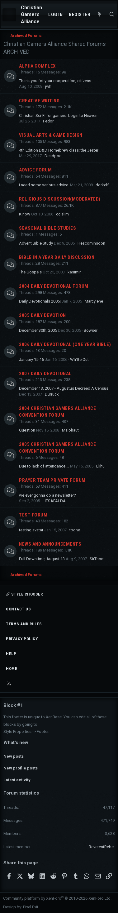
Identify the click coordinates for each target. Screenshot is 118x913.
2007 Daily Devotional (45, 373)
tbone (74, 530)
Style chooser (24, 594)
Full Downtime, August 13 (42, 558)
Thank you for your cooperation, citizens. (55, 80)
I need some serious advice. (44, 185)
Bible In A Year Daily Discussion (56, 257)
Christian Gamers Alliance (31, 14)
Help (11, 653)
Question (27, 430)
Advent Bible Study (36, 243)
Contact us (18, 609)
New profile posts (20, 768)
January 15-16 (31, 359)
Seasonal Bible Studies (47, 228)
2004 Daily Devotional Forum (53, 286)
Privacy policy (22, 638)
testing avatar (31, 530)
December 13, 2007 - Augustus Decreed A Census (63, 388)
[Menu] (9, 14)
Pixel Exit (30, 907)
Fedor (48, 121)
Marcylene (94, 301)
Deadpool (54, 155)
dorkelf (102, 185)
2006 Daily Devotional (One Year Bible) (65, 344)
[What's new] (99, 15)
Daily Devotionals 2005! (40, 301)
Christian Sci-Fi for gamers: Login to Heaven (58, 115)
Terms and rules (24, 624)
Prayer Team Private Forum (52, 480)
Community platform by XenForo (57, 898)
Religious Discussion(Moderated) (60, 199)
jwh (48, 86)
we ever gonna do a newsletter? (47, 495)
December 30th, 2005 (38, 330)
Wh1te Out (79, 359)
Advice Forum (35, 170)
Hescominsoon (91, 243)
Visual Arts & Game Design (51, 135)
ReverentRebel (102, 846)
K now (24, 214)
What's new (15, 742)
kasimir (74, 272)
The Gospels (30, 272)
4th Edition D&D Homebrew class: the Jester (58, 150)
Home (11, 668)
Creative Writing (39, 101)
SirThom (97, 558)
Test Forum (33, 515)
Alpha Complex (37, 66)
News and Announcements (50, 544)
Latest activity (17, 780)
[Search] (112, 15)
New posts (13, 756)
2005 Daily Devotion (42, 315)
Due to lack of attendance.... (44, 466)
